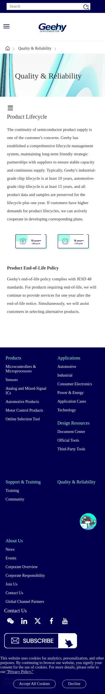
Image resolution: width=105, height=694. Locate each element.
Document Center (71, 432)
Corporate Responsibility (25, 575)
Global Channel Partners (25, 602)
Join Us (11, 584)
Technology (66, 410)
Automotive (66, 367)
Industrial (65, 375)
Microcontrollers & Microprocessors (21, 369)
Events (11, 558)
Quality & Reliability (35, 48)
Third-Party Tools (71, 449)
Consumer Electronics (74, 384)
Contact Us (14, 593)
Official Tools (68, 440)
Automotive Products (22, 402)
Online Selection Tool (23, 419)
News (10, 549)
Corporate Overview (22, 567)
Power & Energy (70, 393)
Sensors (12, 380)
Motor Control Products (24, 410)
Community (15, 499)
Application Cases (71, 401)
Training (12, 490)
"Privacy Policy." (19, 672)
